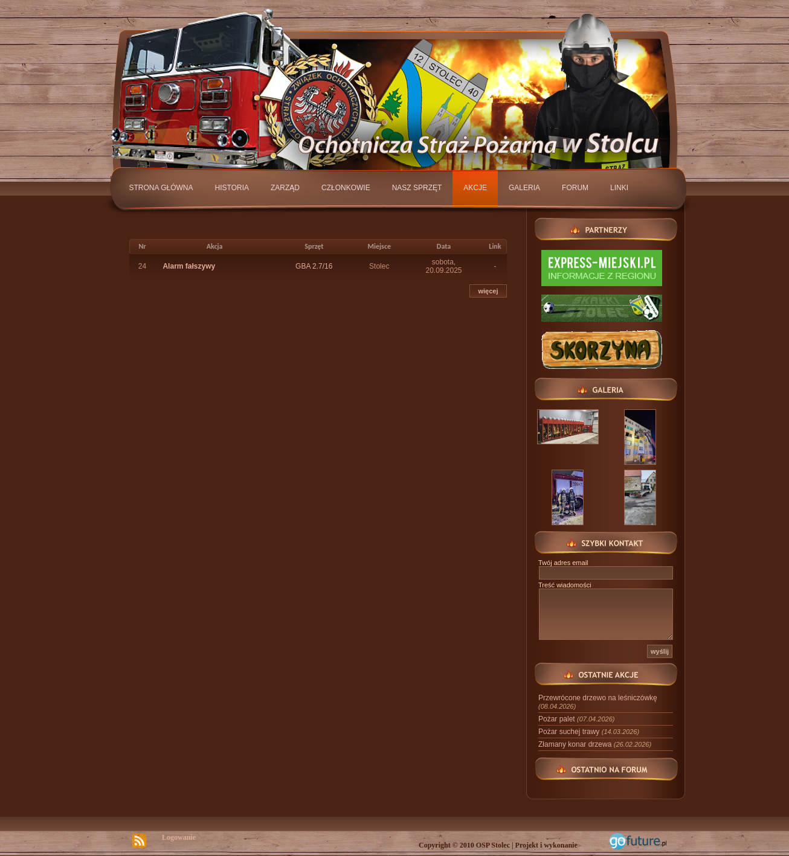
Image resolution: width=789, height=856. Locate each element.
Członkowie (345, 188)
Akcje (475, 188)
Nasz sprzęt (417, 188)
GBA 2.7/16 (313, 266)
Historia (232, 188)
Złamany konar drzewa (594, 744)
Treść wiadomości (564, 585)
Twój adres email (563, 562)
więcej (488, 291)
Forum (575, 188)
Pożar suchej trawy (588, 731)
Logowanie (179, 837)
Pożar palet (576, 719)
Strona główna (161, 188)
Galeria (524, 188)
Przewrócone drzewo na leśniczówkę (597, 702)
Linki (619, 188)
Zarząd (285, 188)
